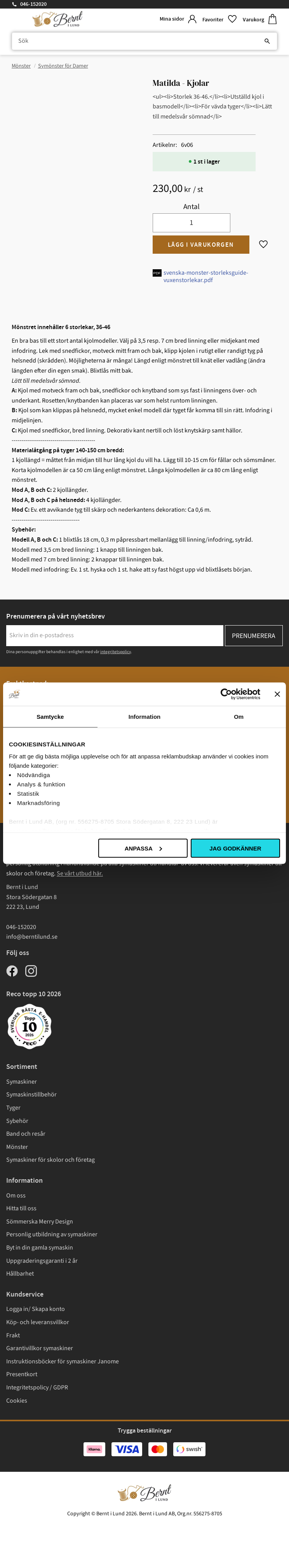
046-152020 (33, 4)
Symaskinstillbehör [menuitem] (31, 1094)
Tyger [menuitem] (13, 1107)
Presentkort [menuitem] (21, 1374)
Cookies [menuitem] (16, 1400)
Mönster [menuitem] (17, 1147)
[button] (219, 19)
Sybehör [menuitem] (17, 1121)
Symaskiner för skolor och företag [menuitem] (50, 1160)
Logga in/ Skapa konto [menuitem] (35, 1309)
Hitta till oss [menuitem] (21, 1208)
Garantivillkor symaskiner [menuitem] (39, 1348)
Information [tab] (145, 716)
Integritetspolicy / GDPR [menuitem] (37, 1387)
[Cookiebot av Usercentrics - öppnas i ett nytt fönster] (226, 694)
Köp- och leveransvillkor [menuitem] (37, 1322)
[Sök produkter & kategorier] (144, 41)
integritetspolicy (115, 652)
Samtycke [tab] (50, 716)
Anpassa (143, 848)
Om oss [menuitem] (16, 1195)
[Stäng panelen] (277, 694)
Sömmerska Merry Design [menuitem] (39, 1221)
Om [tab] (239, 716)
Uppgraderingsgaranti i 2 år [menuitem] (42, 1261)
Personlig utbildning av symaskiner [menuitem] (51, 1234)
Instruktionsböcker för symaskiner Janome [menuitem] (62, 1361)
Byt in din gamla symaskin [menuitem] (39, 1247)
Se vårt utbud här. (80, 873)
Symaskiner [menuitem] (21, 1081)
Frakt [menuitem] (13, 1335)
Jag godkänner (235, 848)
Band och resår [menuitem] (25, 1133)
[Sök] (267, 41)
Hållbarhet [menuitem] (20, 1273)
